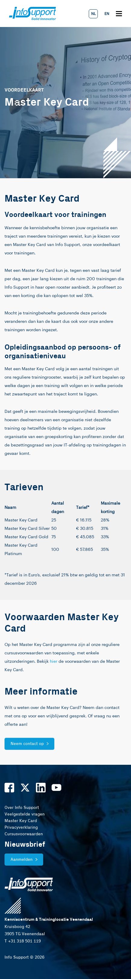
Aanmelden (22, 859)
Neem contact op (27, 743)
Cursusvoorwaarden (24, 834)
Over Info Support (22, 807)
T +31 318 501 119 (23, 941)
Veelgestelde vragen (25, 814)
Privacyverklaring (21, 827)
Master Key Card (21, 820)
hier (53, 661)
